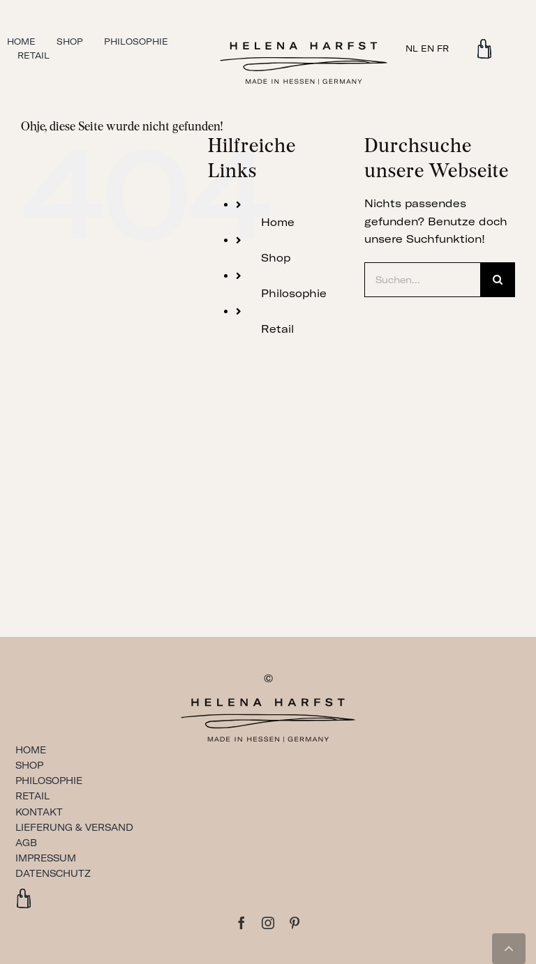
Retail (277, 329)
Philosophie (294, 293)
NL (411, 48)
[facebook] (241, 923)
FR (443, 48)
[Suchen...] (422, 279)
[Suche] (497, 279)
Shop (275, 257)
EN (427, 48)
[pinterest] (294, 923)
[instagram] (268, 923)
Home (278, 222)
